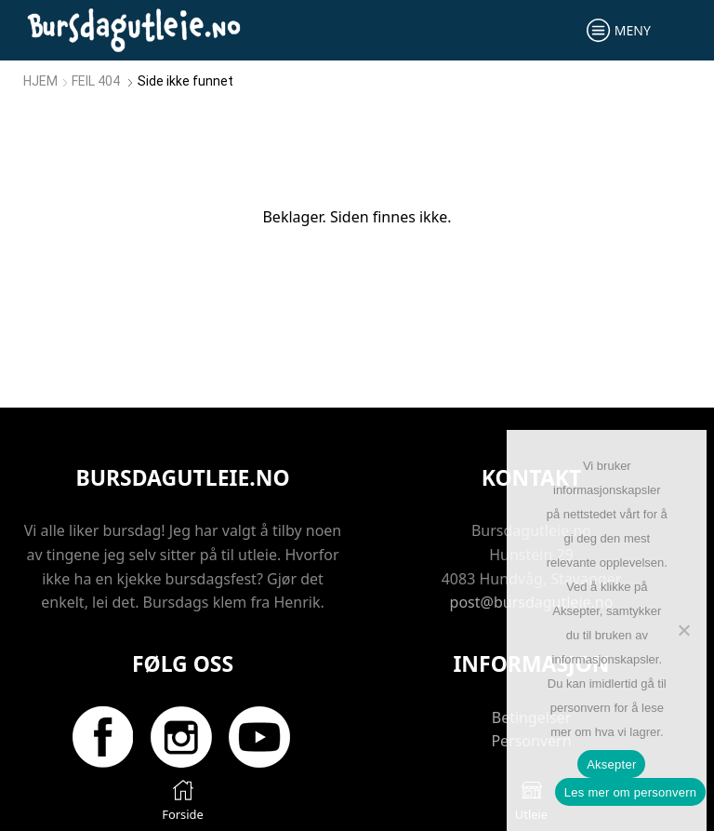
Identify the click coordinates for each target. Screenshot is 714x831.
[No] (683, 630)
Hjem (40, 80)
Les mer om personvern (630, 792)
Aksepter (611, 764)
